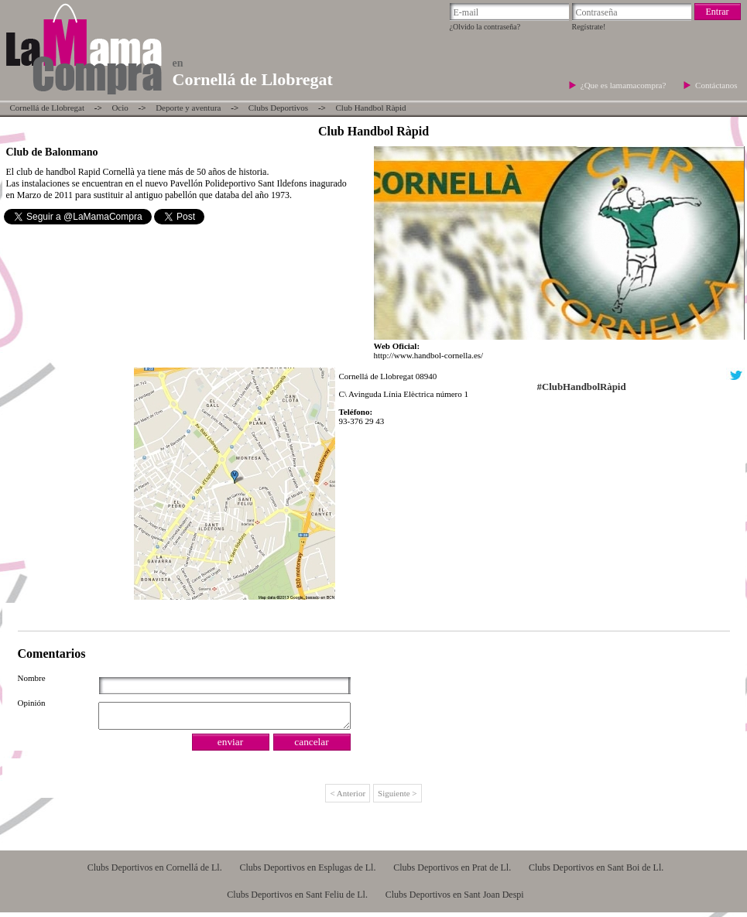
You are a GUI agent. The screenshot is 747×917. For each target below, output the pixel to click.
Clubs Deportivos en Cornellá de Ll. (154, 872)
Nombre (32, 678)
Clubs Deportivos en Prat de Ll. (452, 872)
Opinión (32, 702)
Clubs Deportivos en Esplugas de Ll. (307, 872)
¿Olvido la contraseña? (485, 26)
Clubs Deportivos (278, 107)
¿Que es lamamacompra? (624, 85)
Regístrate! (589, 26)
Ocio (119, 107)
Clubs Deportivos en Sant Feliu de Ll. (297, 899)
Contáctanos (716, 85)
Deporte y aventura (188, 107)
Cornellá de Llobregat (47, 107)
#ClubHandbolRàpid (581, 387)
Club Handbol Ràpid (371, 107)
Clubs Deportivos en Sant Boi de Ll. (596, 872)
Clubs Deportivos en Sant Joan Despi (454, 899)
